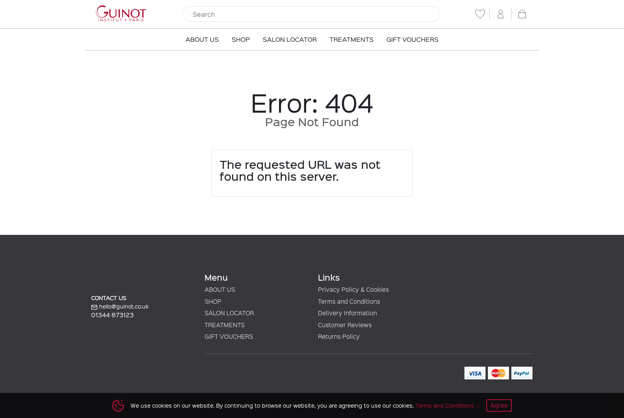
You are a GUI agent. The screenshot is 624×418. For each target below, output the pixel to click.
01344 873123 (112, 315)
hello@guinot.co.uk (120, 306)
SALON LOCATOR (229, 313)
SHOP (213, 301)
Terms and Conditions (444, 405)
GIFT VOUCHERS (229, 336)
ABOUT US (220, 289)
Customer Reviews (345, 325)
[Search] (311, 14)
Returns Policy (339, 336)
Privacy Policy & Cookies (353, 289)
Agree (499, 405)
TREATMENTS (225, 325)
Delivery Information (347, 313)
